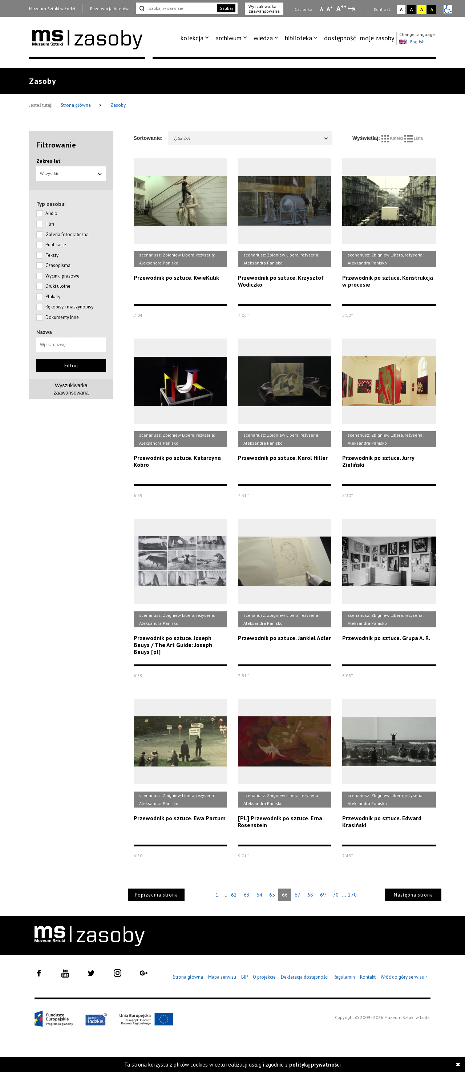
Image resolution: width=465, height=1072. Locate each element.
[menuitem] (196, 38)
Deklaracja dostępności (304, 977)
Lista (413, 138)
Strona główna (76, 105)
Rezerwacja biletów (109, 8)
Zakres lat (48, 161)
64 (259, 894)
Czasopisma (57, 265)
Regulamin (344, 977)
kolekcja (192, 38)
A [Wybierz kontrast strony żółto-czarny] (421, 9)
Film (49, 224)
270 (352, 894)
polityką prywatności (315, 1064)
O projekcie (264, 977)
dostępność (340, 38)
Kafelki (392, 138)
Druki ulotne (57, 286)
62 (234, 894)
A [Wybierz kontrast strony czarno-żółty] (431, 9)
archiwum (228, 38)
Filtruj (71, 366)
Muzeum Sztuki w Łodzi (52, 8)
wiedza (263, 38)
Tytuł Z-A (251, 138)
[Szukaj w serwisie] (176, 8)
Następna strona (413, 895)
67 (297, 894)
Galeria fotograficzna (67, 234)
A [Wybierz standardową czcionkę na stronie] (330, 8)
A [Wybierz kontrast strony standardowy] (401, 9)
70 (336, 894)
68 (310, 894)
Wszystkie (71, 173)
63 (247, 894)
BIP (244, 977)
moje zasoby (377, 38)
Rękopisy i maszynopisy (69, 307)
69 (323, 894)
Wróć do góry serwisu (404, 977)
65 (272, 894)
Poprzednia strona (156, 895)
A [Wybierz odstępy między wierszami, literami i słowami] (354, 9)
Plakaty (52, 297)
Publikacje (55, 245)
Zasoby (118, 105)
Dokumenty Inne (62, 317)
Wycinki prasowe (62, 276)
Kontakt (368, 977)
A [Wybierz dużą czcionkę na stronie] (341, 8)
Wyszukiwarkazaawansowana (71, 389)
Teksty (51, 255)
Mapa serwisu (222, 977)
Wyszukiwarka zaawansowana (264, 9)
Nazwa (44, 332)
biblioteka (298, 38)
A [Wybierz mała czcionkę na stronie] (321, 9)
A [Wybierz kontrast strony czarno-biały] (411, 9)
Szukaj (226, 8)
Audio (51, 213)
